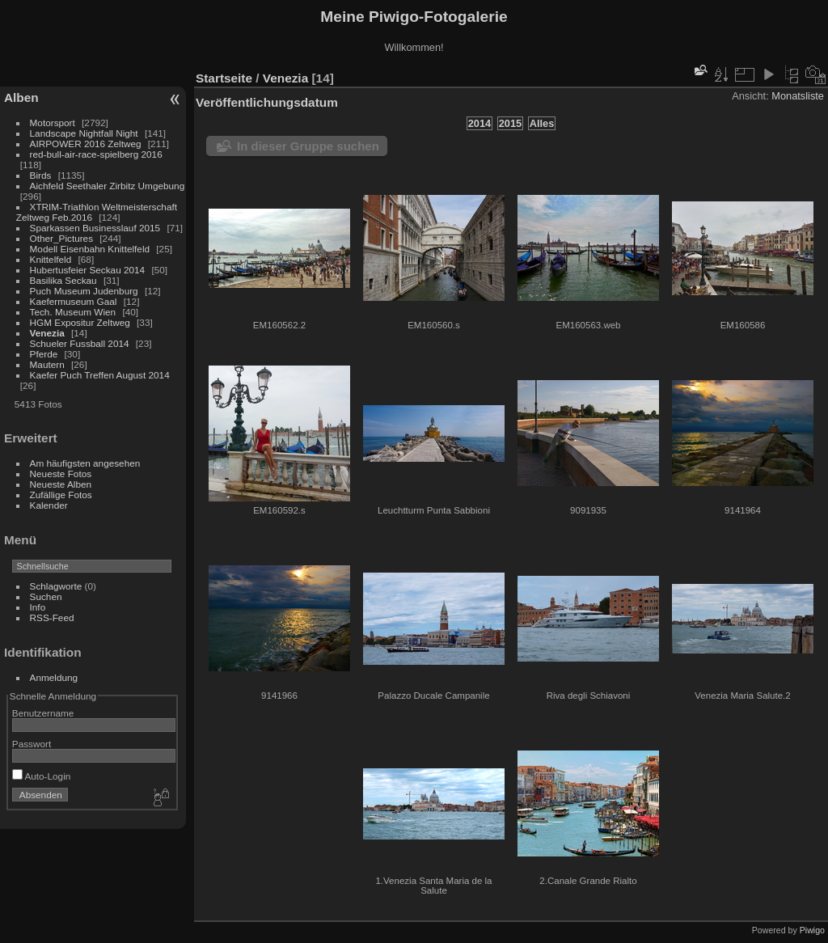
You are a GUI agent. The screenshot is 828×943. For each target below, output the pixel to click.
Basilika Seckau (63, 280)
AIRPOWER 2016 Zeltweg (86, 143)
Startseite (224, 78)
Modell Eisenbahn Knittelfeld (90, 248)
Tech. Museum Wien (73, 312)
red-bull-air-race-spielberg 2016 (96, 154)
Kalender (49, 505)
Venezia (47, 333)
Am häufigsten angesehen (85, 463)
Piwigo (812, 930)
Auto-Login (41, 776)
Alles (542, 123)
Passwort (31, 743)
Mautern (47, 364)
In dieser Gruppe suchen (308, 146)
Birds (41, 175)
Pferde (44, 354)
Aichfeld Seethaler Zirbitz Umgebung (107, 185)
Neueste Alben (61, 484)
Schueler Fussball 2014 (79, 343)
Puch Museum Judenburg (84, 290)
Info (38, 607)
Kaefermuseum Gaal (73, 301)
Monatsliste (797, 96)
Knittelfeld (51, 259)
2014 (479, 123)
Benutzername (43, 713)
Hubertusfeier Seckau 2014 (88, 269)
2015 (510, 123)
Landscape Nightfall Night (84, 133)
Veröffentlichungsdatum (267, 102)
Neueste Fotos (61, 473)
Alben (21, 97)
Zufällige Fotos (61, 494)
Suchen (46, 596)
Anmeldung (54, 677)
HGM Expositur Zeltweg (80, 322)
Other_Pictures (61, 238)
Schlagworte (56, 586)
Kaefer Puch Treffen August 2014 (100, 375)
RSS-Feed (52, 617)
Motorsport (52, 122)
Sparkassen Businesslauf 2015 (95, 227)
